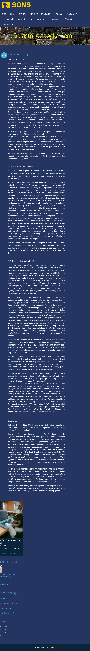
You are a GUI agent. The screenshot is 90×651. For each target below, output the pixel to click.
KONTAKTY (22, 14)
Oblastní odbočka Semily (45, 35)
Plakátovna (72, 14)
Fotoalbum (58, 14)
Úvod (4, 14)
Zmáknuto (45, 14)
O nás (12, 14)
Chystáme (34, 14)
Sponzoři (21, 19)
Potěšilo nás (67, 19)
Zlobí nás (55, 19)
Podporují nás (8, 19)
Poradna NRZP (8, 25)
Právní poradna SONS (38, 19)
